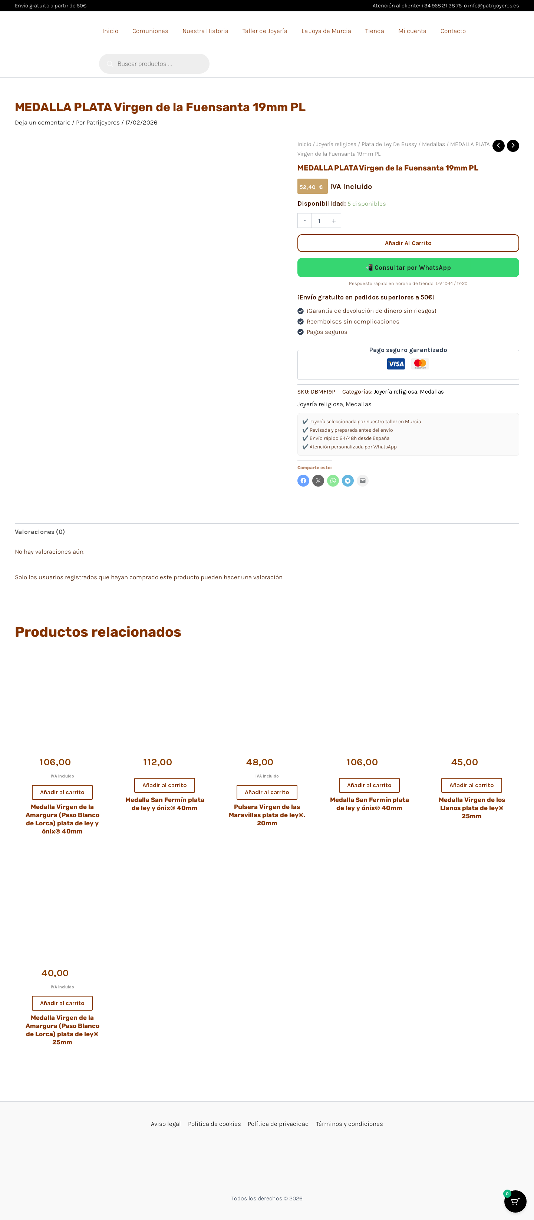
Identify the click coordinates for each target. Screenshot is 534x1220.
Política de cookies (214, 1123)
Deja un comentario (42, 122)
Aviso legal (167, 1123)
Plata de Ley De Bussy (389, 144)
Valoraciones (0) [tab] (40, 532)
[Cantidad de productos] (319, 220)
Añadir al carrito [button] (62, 792)
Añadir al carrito (408, 242)
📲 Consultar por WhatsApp (408, 267)
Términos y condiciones (348, 1123)
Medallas (433, 144)
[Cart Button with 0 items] (515, 1201)
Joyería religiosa (336, 144)
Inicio (304, 144)
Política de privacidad (278, 1123)
